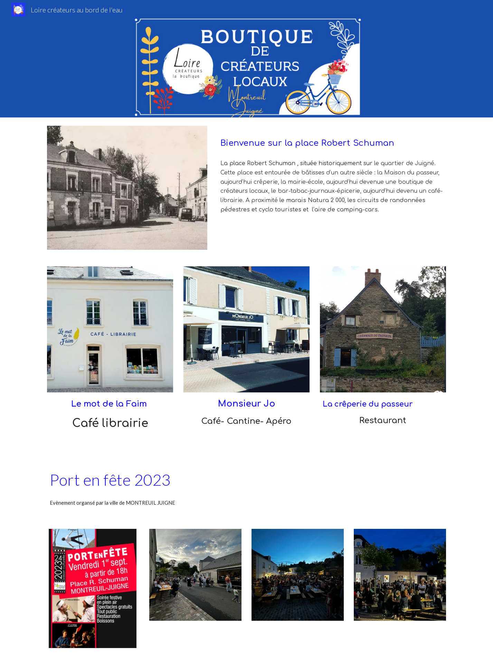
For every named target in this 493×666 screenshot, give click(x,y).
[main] (332, 140)
